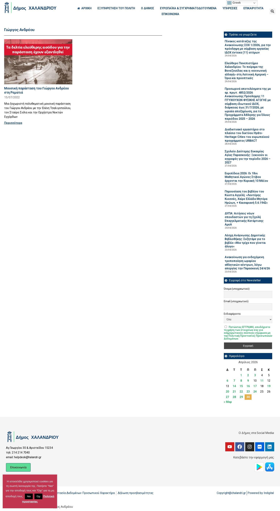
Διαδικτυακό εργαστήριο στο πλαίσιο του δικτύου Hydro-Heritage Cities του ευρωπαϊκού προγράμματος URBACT (247, 135)
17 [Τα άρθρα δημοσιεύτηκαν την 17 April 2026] (255, 386)
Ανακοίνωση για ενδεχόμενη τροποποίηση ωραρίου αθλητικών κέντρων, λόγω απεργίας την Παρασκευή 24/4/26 (247, 262)
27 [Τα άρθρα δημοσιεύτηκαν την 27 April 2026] (227, 397)
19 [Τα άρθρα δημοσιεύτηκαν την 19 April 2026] (268, 386)
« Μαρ (228, 402)
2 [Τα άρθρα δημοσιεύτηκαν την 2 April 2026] (248, 375)
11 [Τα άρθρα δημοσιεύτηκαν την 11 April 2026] (262, 380)
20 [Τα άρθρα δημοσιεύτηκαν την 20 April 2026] (227, 391)
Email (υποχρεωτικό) (236, 301)
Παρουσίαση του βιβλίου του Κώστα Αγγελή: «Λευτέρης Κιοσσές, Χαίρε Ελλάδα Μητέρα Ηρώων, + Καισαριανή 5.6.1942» (246, 197)
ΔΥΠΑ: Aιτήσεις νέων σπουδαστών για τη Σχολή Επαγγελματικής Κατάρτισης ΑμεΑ (244, 219)
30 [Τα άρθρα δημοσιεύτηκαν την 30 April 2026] (248, 397)
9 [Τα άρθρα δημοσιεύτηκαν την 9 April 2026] (248, 380)
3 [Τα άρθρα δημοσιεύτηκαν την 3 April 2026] (255, 375)
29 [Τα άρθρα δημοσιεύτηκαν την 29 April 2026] (241, 397)
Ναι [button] (29, 496)
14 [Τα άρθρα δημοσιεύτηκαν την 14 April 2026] (234, 386)
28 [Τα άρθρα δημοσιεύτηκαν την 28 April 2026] (234, 397)
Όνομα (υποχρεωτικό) (237, 288)
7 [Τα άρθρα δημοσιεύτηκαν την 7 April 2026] (234, 380)
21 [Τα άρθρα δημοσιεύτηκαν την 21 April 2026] (234, 391)
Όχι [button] (38, 496)
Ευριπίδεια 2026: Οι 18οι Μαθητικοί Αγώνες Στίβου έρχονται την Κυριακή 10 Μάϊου (246, 177)
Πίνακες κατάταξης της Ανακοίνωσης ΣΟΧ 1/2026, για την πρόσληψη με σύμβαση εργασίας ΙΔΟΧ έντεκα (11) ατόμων (248, 47)
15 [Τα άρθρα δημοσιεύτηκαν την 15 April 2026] (241, 386)
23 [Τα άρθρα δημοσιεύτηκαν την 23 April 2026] (248, 391)
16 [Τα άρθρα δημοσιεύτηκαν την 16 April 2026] (248, 386)
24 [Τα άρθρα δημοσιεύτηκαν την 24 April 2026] (255, 391)
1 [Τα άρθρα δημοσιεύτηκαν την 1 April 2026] (241, 375)
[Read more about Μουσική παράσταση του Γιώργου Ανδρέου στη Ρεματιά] (38, 61)
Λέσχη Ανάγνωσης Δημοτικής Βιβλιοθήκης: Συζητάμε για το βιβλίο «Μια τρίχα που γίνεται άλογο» (245, 241)
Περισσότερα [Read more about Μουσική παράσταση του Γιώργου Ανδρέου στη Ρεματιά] (13, 123)
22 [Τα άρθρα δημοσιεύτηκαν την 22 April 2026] (241, 391)
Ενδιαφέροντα (232, 313)
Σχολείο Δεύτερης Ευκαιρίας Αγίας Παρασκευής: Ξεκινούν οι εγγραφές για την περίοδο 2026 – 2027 (247, 157)
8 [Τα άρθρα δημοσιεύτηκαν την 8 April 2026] (241, 380)
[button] (272, 11)
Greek (234, 3)
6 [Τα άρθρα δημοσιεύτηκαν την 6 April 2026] (227, 380)
